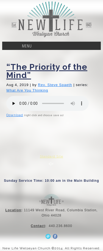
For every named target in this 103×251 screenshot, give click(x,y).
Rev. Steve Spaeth (55, 85)
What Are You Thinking (27, 90)
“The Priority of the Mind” (46, 71)
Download (14, 115)
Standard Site (51, 156)
